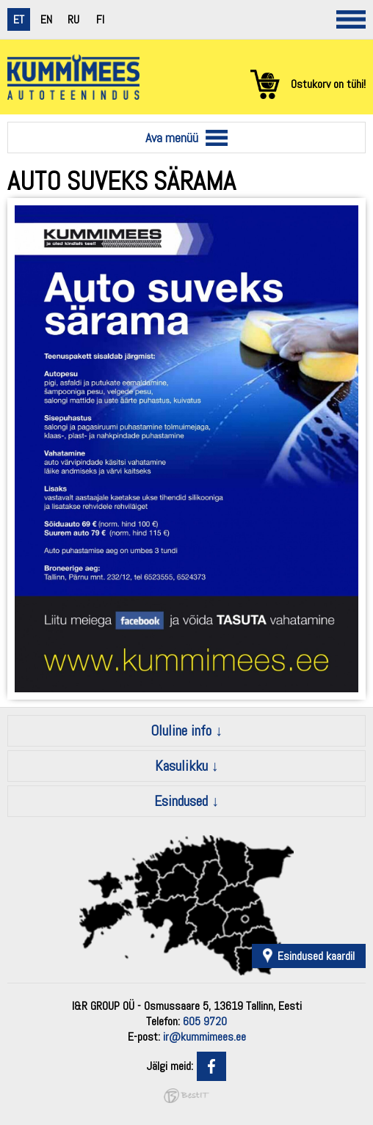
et (18, 19)
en (46, 19)
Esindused (181, 800)
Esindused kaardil (316, 956)
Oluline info (181, 730)
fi (100, 19)
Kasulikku (181, 765)
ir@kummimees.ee (204, 1036)
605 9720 (205, 1021)
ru (73, 19)
